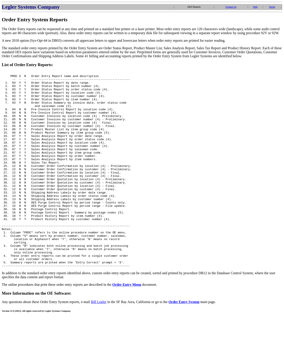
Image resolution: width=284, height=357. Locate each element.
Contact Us (230, 7)
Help (255, 7)
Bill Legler (98, 341)
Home (272, 7)
